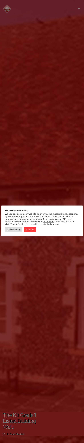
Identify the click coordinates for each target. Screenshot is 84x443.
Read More (48, 221)
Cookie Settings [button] (14, 229)
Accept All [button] (30, 229)
